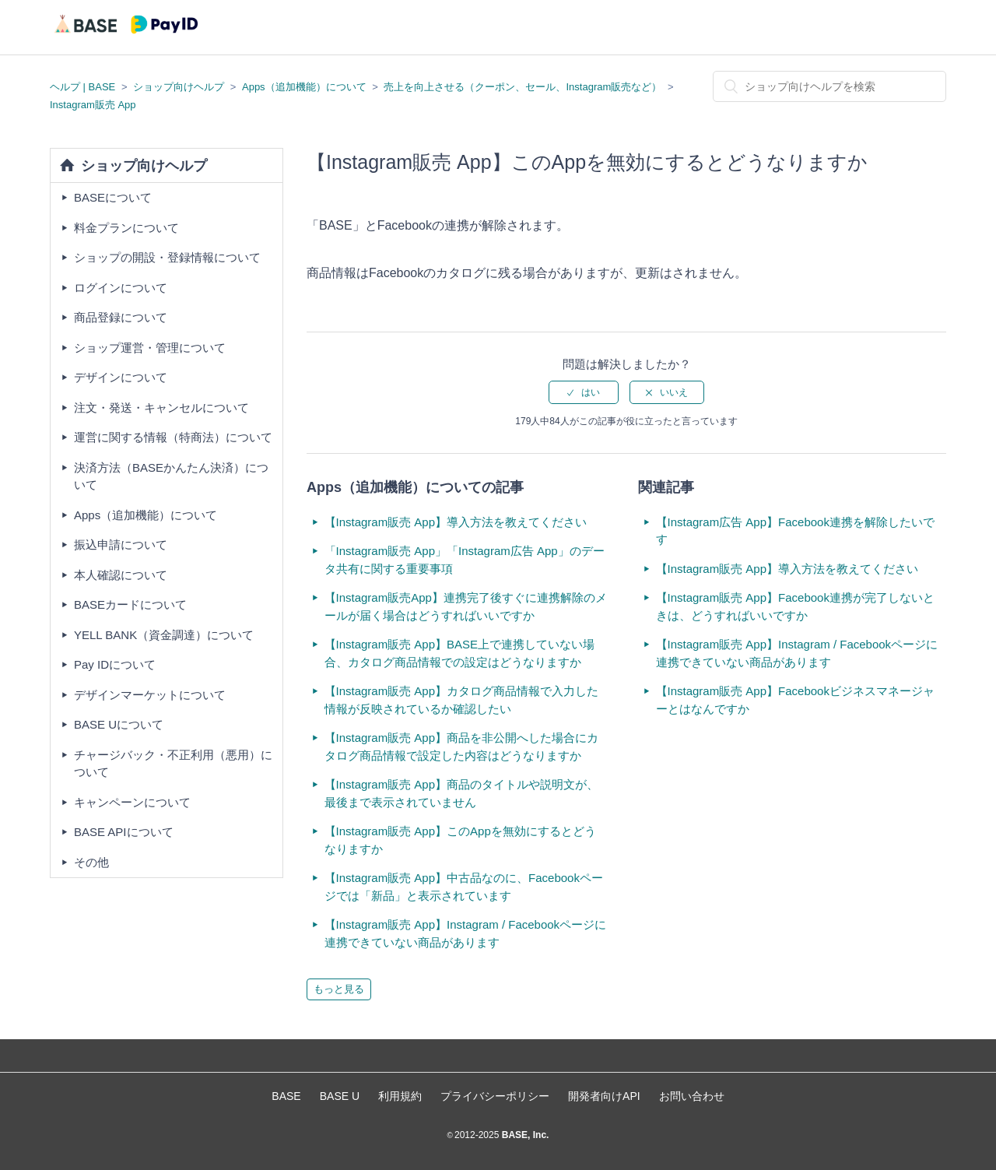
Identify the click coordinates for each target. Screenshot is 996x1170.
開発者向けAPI (604, 1096)
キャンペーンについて (132, 802)
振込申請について (120, 544)
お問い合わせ (691, 1096)
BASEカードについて (130, 604)
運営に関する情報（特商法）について (173, 437)
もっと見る (339, 989)
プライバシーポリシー (494, 1096)
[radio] (584, 392)
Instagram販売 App (93, 105)
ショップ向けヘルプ (178, 87)
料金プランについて (126, 227)
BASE (286, 1096)
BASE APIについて (124, 831)
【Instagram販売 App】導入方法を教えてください (455, 522)
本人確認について (120, 574)
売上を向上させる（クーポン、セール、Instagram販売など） (522, 87)
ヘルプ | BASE (82, 87)
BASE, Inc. (524, 1135)
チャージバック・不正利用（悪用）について (173, 763)
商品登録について (120, 317)
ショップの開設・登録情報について (167, 257)
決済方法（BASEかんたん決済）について (171, 476)
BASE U (339, 1096)
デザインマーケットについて (150, 694)
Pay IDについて (115, 664)
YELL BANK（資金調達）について (164, 634)
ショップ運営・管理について (150, 347)
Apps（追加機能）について (304, 87)
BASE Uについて (118, 724)
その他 (91, 862)
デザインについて (120, 377)
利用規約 (400, 1096)
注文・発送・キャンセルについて (161, 407)
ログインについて (120, 287)
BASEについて (113, 197)
